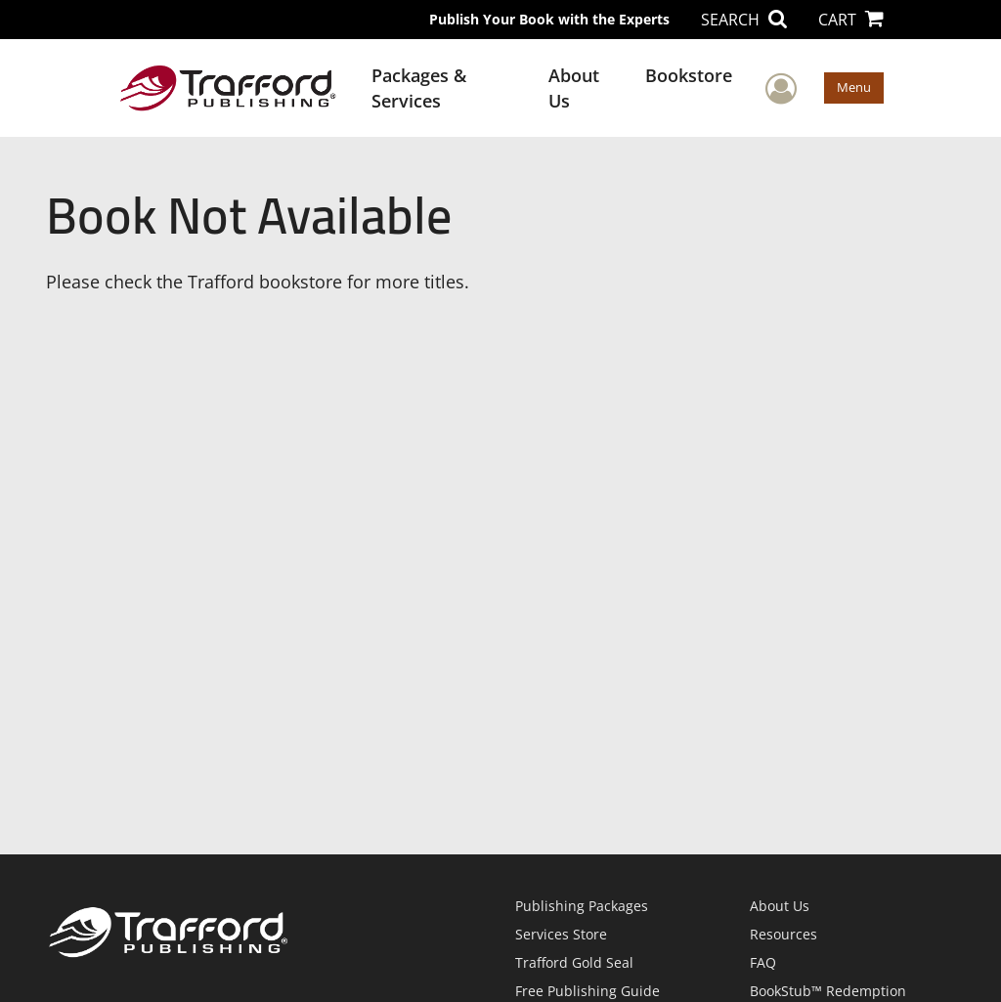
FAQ (763, 962)
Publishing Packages (581, 905)
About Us (573, 88)
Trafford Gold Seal (574, 962)
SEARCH (744, 19)
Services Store (561, 934)
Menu (854, 87)
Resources (783, 934)
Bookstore (688, 75)
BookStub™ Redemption (828, 990)
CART (851, 19)
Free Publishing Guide (587, 990)
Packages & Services (418, 88)
